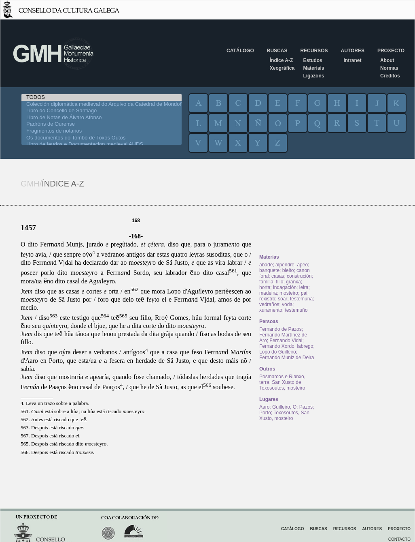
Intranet (352, 60)
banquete (269, 270)
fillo (279, 282)
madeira (268, 293)
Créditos (390, 76)
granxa (293, 282)
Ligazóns (313, 76)
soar (282, 299)
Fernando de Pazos (280, 329)
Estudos (312, 60)
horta (264, 287)
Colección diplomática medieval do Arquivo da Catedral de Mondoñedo (101, 104)
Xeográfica (282, 68)
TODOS (101, 97)
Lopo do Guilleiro (277, 352)
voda (287, 304)
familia (266, 282)
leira (304, 287)
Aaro (264, 407)
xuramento (270, 310)
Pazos (306, 407)
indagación (284, 287)
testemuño (296, 310)
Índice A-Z (281, 60)
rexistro (267, 299)
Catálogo (240, 51)
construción (299, 276)
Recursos (314, 51)
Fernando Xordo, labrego (286, 346)
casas (277, 276)
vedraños (269, 304)
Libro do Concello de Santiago (101, 110)
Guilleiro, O (284, 407)
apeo (302, 265)
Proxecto (390, 51)
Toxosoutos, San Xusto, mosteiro (284, 415)
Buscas (277, 51)
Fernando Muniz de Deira (286, 357)
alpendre (284, 265)
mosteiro (288, 293)
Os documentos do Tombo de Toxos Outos (101, 138)
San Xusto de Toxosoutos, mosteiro (282, 385)
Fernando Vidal (285, 340)
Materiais (313, 68)
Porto (265, 413)
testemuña (301, 299)
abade (266, 265)
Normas (389, 68)
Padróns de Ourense (101, 124)
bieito (288, 270)
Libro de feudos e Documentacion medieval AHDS (101, 144)
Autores (352, 51)
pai (304, 293)
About (387, 60)
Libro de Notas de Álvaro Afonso (101, 117)
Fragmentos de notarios (101, 131)
